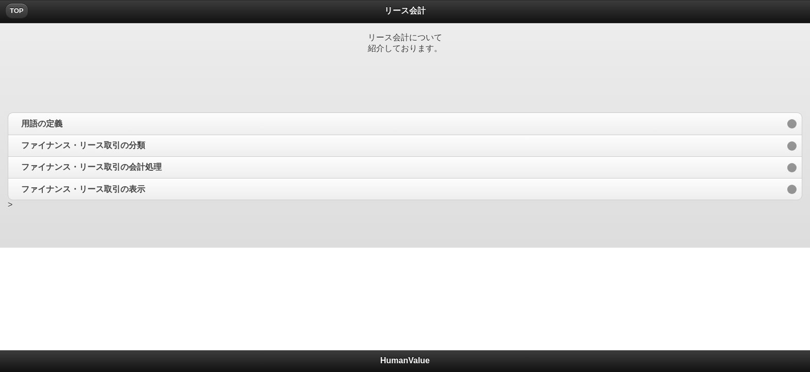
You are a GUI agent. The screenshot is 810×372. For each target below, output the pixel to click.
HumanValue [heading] (405, 360)
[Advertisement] (405, 76)
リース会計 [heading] (405, 10)
